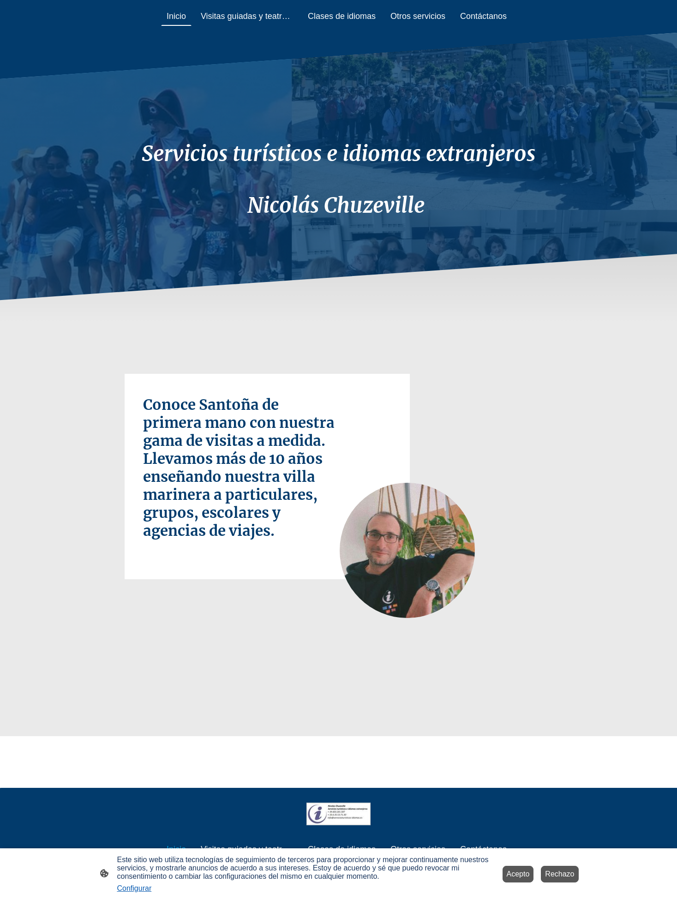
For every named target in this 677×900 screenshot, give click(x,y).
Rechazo (559, 874)
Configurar (134, 888)
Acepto (518, 874)
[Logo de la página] (338, 814)
